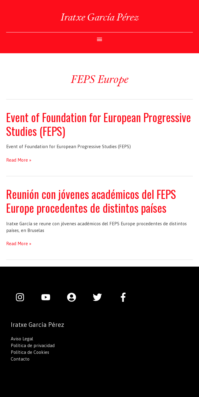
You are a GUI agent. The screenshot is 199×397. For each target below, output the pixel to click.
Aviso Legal (22, 338)
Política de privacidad (33, 345)
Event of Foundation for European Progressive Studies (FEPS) (98, 124)
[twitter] (100, 297)
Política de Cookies (30, 352)
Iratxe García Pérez (99, 17)
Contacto (20, 358)
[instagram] (23, 297)
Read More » (18, 160)
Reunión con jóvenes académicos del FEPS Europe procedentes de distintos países (91, 200)
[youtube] (49, 297)
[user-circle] (74, 297)
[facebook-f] (124, 297)
